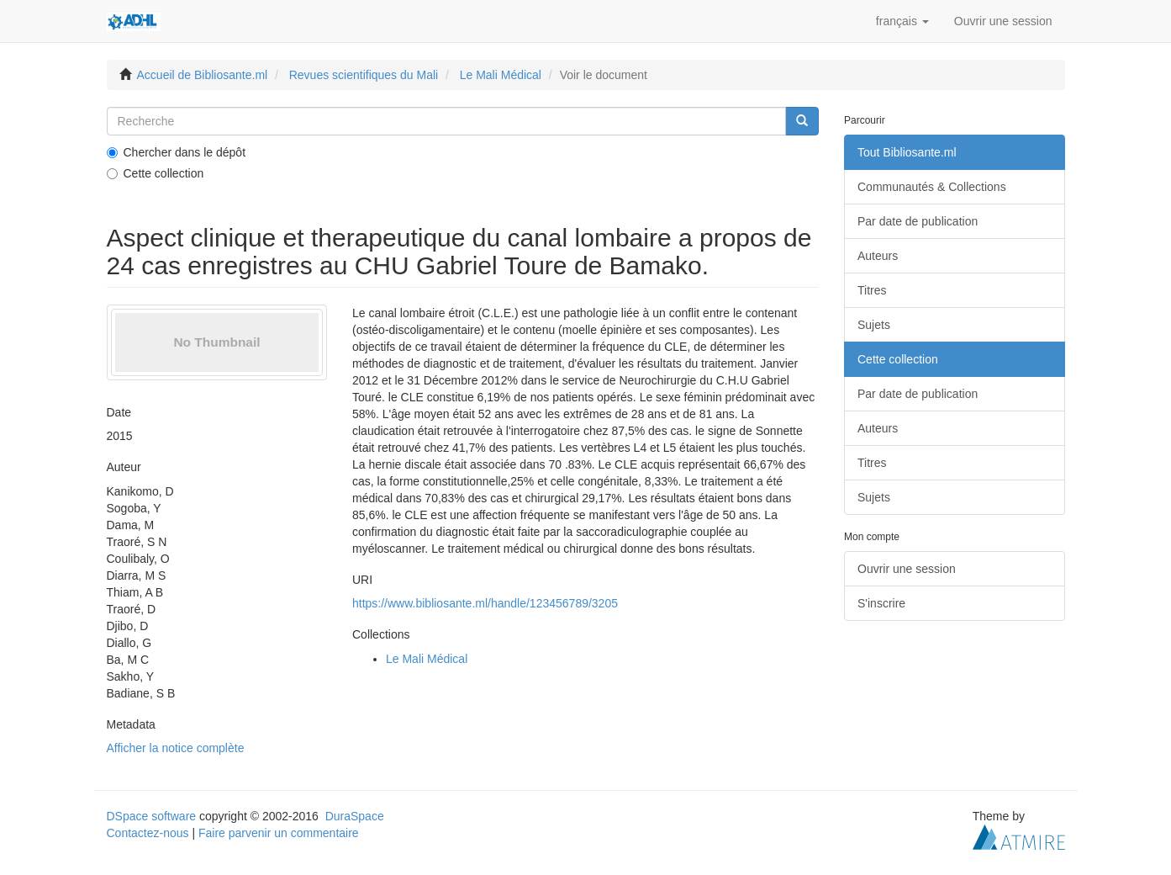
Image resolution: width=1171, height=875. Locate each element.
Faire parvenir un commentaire (278, 833)
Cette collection (155, 173)
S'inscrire (881, 603)
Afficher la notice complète (176, 748)
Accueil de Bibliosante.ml (202, 75)
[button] (902, 21)
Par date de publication (917, 221)
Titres (871, 290)
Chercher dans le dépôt (176, 152)
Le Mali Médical (500, 75)
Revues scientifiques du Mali (363, 75)
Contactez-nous (148, 833)
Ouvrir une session (906, 568)
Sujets (873, 324)
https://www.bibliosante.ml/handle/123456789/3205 (485, 603)
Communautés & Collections (931, 187)
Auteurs (877, 255)
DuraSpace (354, 816)
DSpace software (152, 816)
